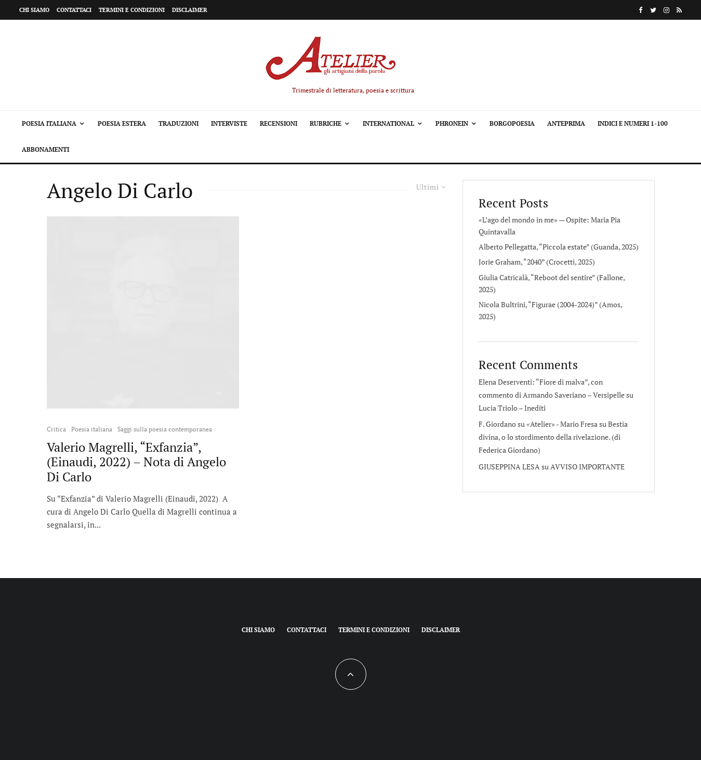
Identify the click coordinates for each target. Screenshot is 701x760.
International (388, 123)
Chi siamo (34, 10)
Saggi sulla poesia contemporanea (164, 429)
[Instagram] (666, 10)
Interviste (229, 123)
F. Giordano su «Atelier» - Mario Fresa (538, 424)
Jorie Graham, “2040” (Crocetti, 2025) (537, 262)
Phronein (451, 123)
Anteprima (566, 123)
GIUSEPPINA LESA (509, 466)
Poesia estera (122, 123)
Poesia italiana (49, 123)
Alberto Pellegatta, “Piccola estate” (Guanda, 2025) (559, 247)
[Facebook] (640, 10)
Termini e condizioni (132, 10)
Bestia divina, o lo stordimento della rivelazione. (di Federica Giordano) (553, 437)
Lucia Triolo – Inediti (512, 408)
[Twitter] (653, 10)
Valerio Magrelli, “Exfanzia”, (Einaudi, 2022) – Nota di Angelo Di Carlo (136, 462)
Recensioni (278, 123)
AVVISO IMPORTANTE (587, 466)
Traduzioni (178, 123)
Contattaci (74, 10)
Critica (56, 429)
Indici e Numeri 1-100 (633, 123)
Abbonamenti (45, 149)
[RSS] (679, 10)
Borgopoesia (512, 123)
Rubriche (325, 123)
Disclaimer (189, 10)
